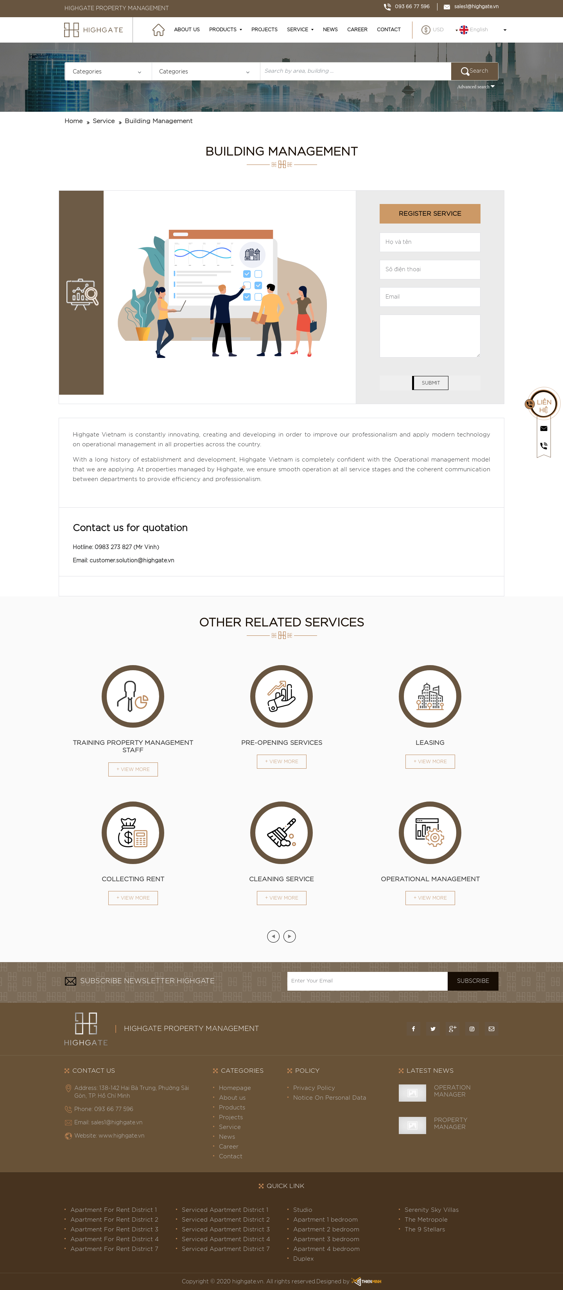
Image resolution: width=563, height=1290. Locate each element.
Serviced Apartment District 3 (226, 1230)
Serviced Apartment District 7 (226, 1249)
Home (73, 121)
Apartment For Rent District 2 (114, 1220)
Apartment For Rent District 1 (113, 1210)
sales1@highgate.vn (470, 6)
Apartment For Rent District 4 (114, 1239)
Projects (264, 29)
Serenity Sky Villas (432, 1210)
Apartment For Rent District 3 (114, 1230)
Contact (389, 29)
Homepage (235, 1088)
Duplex (303, 1259)
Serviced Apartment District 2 (226, 1220)
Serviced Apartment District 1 (225, 1210)
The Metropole (426, 1220)
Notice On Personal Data (329, 1098)
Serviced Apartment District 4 (226, 1239)
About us (187, 29)
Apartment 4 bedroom (326, 1249)
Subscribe (473, 981)
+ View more (133, 769)
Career (357, 29)
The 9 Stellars (425, 1230)
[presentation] (273, 936)
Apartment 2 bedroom (326, 1230)
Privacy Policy (314, 1088)
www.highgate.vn (122, 1136)
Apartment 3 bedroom (326, 1239)
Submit (431, 383)
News (330, 29)
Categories (87, 72)
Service (297, 29)
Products (223, 29)
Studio (302, 1210)
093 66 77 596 (407, 6)
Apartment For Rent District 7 (114, 1249)
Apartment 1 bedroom (325, 1220)
